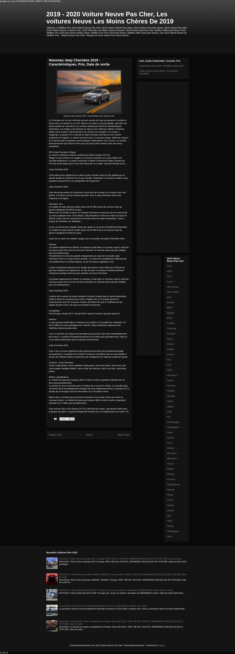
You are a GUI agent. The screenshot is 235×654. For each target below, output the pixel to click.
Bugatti (170, 313)
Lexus (170, 432)
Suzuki (170, 510)
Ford (169, 365)
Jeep (169, 411)
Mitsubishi (172, 458)
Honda (170, 380)
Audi (169, 297)
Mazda (170, 448)
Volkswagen (173, 531)
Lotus (169, 442)
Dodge (170, 349)
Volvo (169, 536)
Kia (168, 416)
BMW (169, 307)
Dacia (170, 339)
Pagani (170, 469)
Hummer (171, 385)
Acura (170, 281)
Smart (170, 500)
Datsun (170, 344)
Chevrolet (172, 328)
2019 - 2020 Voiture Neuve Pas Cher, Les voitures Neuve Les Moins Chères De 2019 (110, 18)
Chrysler (171, 333)
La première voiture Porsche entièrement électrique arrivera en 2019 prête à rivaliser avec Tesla (103, 606)
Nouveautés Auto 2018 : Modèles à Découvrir (161, 66)
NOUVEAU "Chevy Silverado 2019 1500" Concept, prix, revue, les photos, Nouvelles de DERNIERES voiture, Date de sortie (116, 590)
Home (89, 434)
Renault (171, 489)
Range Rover (173, 484)
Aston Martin (173, 292)
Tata (169, 515)
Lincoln (170, 437)
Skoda (170, 495)
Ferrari (170, 354)
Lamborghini (173, 427)
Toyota (170, 526)
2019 (169, 266)
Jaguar (170, 406)
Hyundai (171, 396)
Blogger (161, 645)
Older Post (123, 434)
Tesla (169, 521)
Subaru (170, 505)
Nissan (170, 463)
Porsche (171, 479)
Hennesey (172, 375)
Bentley (170, 302)
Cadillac (171, 323)
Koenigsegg (173, 422)
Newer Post (55, 434)
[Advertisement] (104, 45)
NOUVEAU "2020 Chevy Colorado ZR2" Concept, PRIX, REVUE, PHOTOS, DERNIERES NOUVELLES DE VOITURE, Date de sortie (120, 559)
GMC (169, 370)
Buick (169, 318)
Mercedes (172, 453)
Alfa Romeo (173, 287)
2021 (169, 276)
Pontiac (170, 474)
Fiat (169, 359)
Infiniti (170, 401)
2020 (169, 271)
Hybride (171, 390)
